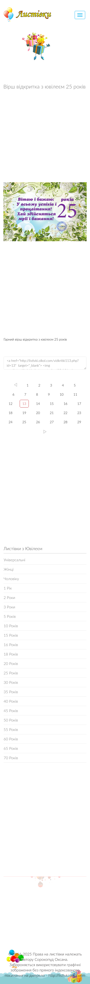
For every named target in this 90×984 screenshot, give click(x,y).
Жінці (8, 569)
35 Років (11, 691)
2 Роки (9, 597)
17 (79, 403)
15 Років (11, 635)
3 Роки (9, 607)
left (15, 384)
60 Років (11, 738)
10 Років (11, 625)
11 (75, 394)
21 (52, 413)
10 (62, 394)
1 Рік (8, 588)
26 (38, 422)
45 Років (11, 710)
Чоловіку (11, 578)
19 (24, 413)
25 (24, 422)
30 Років (11, 682)
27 (52, 422)
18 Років (11, 654)
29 (79, 422)
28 (65, 422)
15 (52, 403)
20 (38, 413)
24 (10, 422)
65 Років (11, 748)
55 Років (11, 729)
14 (38, 403)
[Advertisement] (45, 137)
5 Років (10, 616)
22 (65, 413)
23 (79, 413)
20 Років (11, 663)
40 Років (11, 701)
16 (65, 403)
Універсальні (14, 559)
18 (10, 413)
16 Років (11, 644)
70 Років (11, 757)
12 (10, 403)
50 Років (11, 720)
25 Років (11, 673)
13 (24, 403)
